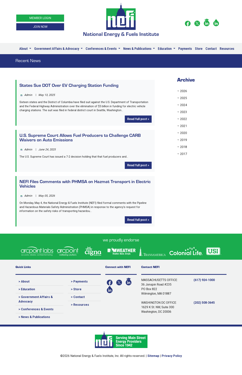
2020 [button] (183, 133)
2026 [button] (183, 91)
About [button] (23, 49)
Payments (185, 49)
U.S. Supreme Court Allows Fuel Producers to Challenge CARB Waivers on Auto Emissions (80, 144)
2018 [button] (183, 147)
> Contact (78, 307)
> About (24, 291)
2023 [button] (183, 112)
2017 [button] (183, 154)
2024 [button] (183, 105)
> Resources (80, 314)
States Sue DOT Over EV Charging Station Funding (69, 85)
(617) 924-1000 (204, 290)
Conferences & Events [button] (101, 49)
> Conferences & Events (36, 319)
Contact (211, 49)
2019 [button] (183, 140)
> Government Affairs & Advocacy (36, 309)
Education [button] (165, 49)
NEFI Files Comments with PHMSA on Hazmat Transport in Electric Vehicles (85, 191)
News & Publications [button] (137, 49)
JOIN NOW (40, 26)
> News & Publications (34, 327)
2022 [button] (183, 119)
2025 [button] (183, 98)
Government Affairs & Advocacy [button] (57, 49)
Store (198, 49)
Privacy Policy (172, 366)
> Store (76, 299)
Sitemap (153, 366)
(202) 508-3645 (204, 312)
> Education (27, 299)
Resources (227, 49)
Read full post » (138, 125)
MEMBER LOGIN (40, 18)
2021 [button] (183, 126)
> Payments (79, 291)
